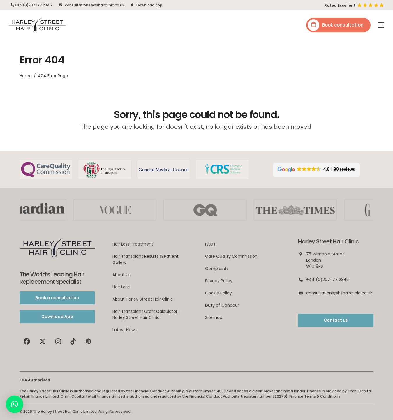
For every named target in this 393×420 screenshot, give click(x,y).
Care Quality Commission (231, 256)
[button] (381, 25)
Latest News (124, 330)
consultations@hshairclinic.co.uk (94, 5)
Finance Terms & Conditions (314, 396)
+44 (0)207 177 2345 (33, 5)
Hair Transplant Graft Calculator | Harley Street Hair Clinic (146, 314)
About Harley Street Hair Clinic (142, 299)
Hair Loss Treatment (132, 244)
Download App (149, 5)
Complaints (217, 268)
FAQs (210, 244)
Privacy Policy (218, 281)
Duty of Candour (222, 305)
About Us (121, 275)
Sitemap (213, 317)
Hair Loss (121, 287)
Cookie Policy (218, 293)
